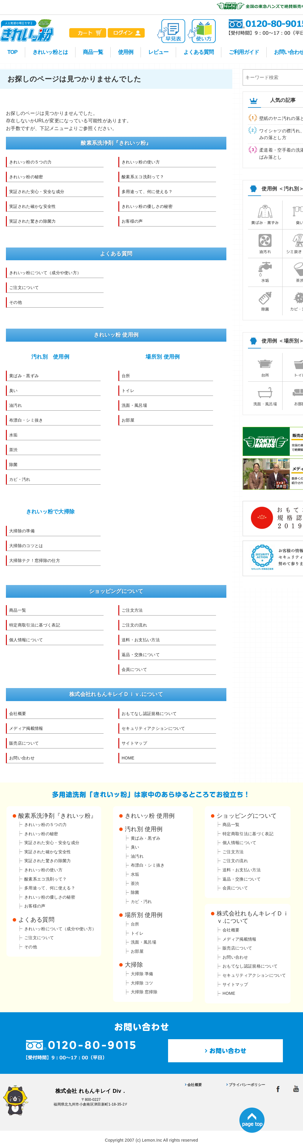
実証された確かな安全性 (32, 206)
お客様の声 (132, 221)
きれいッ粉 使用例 (150, 815)
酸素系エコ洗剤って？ (143, 176)
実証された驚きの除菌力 (32, 221)
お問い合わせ (22, 758)
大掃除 (134, 964)
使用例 (125, 52)
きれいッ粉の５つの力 (30, 162)
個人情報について (26, 639)
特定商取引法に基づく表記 (34, 625)
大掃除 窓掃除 (144, 991)
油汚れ (15, 405)
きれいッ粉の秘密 (26, 176)
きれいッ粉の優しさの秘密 (147, 206)
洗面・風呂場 (134, 405)
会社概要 (17, 713)
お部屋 (128, 420)
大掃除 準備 (142, 973)
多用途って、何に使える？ (147, 191)
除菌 (13, 464)
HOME (128, 758)
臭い (13, 390)
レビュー (158, 52)
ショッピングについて (247, 815)
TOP (12, 52)
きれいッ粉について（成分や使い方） (45, 272)
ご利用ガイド (244, 52)
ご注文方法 (132, 610)
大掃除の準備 (22, 530)
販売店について (24, 743)
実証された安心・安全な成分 (36, 191)
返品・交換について (141, 654)
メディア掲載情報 (26, 728)
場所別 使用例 (163, 357)
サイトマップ (134, 743)
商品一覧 (93, 52)
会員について (134, 669)
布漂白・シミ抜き (26, 420)
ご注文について (24, 287)
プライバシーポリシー (247, 1085)
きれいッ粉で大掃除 (50, 512)
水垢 (13, 435)
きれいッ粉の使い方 (141, 162)
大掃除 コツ (142, 983)
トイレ (128, 390)
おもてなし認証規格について (149, 713)
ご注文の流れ (134, 625)
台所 (126, 375)
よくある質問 (198, 52)
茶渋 (13, 449)
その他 (15, 302)
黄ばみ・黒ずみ (24, 375)
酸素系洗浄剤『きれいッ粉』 (57, 815)
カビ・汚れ (19, 479)
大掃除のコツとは (26, 545)
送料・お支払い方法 (141, 639)
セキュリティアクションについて (153, 728)
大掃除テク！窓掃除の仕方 (34, 560)
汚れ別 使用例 (50, 357)
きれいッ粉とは (50, 52)
